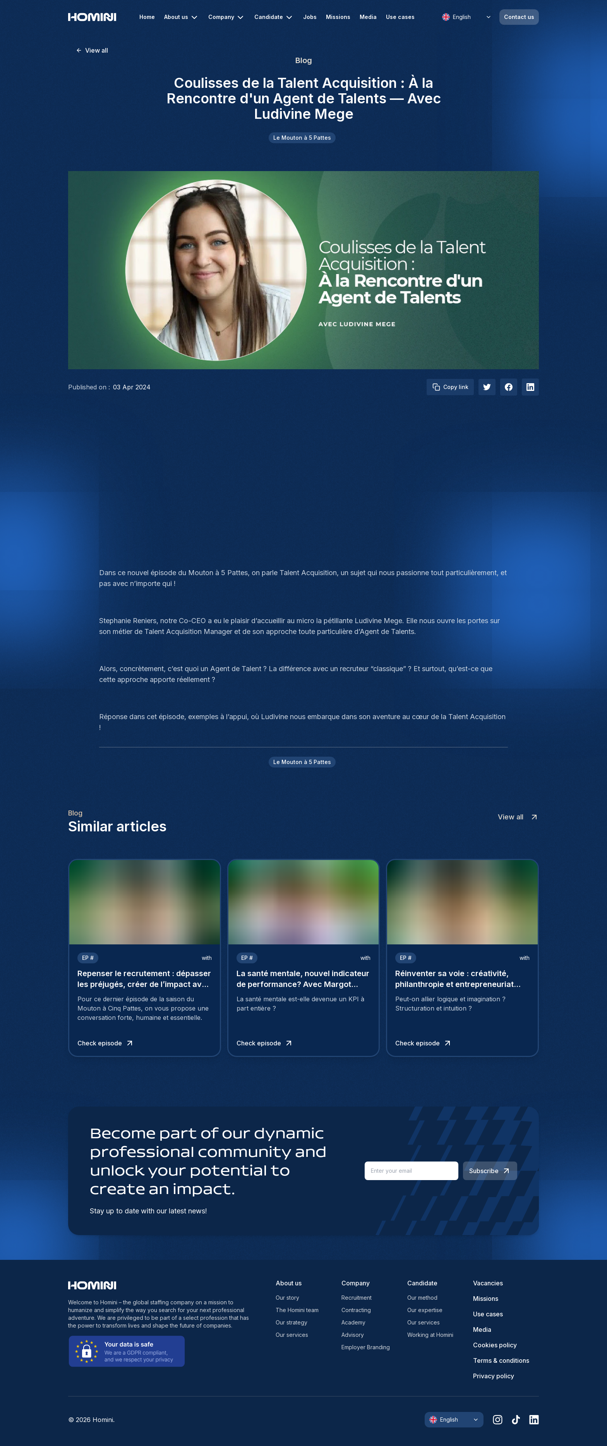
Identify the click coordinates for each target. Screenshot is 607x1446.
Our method (422, 1297)
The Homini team (297, 1310)
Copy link (450, 387)
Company (226, 17)
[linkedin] (534, 1419)
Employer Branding (365, 1347)
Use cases (400, 17)
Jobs (310, 17)
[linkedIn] (530, 387)
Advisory (352, 1334)
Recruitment (356, 1297)
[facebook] (508, 387)
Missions (338, 17)
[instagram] (497, 1419)
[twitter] (487, 387)
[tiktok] (516, 1419)
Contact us (519, 17)
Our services (292, 1334)
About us (181, 17)
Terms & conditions (501, 1360)
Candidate (274, 17)
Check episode (105, 1043)
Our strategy (291, 1322)
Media (368, 17)
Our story (287, 1297)
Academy (353, 1322)
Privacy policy (493, 1376)
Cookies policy (495, 1345)
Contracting (356, 1310)
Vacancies (488, 1283)
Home (147, 17)
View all (92, 50)
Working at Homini (430, 1334)
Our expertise (424, 1310)
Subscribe (490, 1170)
